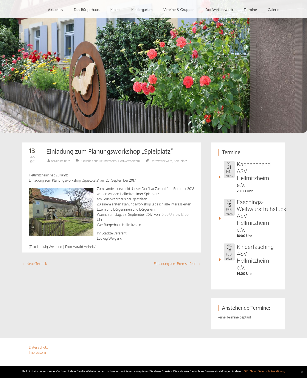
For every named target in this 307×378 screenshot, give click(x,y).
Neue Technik (34, 264)
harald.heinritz (60, 161)
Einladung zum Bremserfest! (177, 264)
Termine (250, 9)
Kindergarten (142, 9)
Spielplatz (180, 161)
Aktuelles (55, 9)
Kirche (115, 9)
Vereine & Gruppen (178, 9)
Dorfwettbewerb (219, 9)
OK (246, 371)
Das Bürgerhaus (87, 9)
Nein (253, 371)
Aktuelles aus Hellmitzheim (99, 161)
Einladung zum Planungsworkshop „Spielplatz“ (109, 151)
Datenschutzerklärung (271, 371)
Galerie (273, 9)
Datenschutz (38, 347)
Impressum (37, 352)
